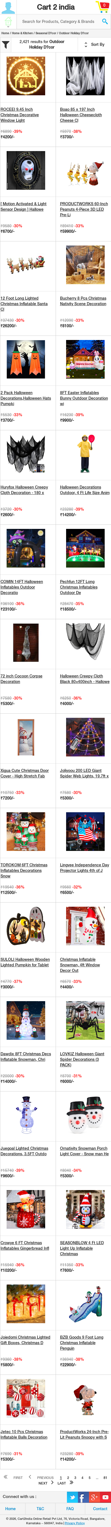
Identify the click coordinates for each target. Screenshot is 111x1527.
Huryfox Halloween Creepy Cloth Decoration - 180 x (24, 490)
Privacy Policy (75, 1523)
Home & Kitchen (22, 33)
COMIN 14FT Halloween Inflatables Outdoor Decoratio (22, 587)
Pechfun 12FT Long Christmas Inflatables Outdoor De (79, 587)
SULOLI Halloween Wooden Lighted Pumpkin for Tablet (25, 962)
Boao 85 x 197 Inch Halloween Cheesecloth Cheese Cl (81, 115)
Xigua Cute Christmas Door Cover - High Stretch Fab (25, 773)
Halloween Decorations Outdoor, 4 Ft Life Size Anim (85, 490)
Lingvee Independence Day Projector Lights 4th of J (84, 868)
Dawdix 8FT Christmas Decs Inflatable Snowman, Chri (26, 1057)
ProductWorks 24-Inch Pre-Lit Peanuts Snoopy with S (84, 1434)
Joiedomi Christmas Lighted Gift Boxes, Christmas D (25, 1340)
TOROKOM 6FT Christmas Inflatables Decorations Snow (24, 870)
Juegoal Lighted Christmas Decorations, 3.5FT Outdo (24, 1151)
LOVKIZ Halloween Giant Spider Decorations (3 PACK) (82, 1059)
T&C (40, 1509)
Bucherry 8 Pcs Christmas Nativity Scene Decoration (83, 301)
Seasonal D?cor (46, 33)
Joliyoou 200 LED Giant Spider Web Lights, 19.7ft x (84, 773)
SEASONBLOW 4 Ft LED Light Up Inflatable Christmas (82, 1248)
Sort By (94, 44)
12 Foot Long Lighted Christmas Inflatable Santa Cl (24, 304)
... (97, 1478)
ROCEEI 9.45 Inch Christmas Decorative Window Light (20, 115)
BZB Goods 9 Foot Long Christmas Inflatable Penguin (81, 1343)
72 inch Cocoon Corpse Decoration (21, 679)
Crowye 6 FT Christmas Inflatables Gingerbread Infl (25, 1246)
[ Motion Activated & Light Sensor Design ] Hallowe (24, 207)
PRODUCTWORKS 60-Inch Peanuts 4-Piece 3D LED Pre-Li (84, 209)
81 (105, 1478)
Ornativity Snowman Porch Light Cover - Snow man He (84, 1151)
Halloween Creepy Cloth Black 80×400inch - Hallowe (85, 679)
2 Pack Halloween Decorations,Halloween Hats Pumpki (26, 398)
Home (5, 33)
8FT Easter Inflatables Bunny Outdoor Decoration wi (84, 398)
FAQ (70, 1509)
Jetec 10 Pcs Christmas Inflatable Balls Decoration (24, 1434)
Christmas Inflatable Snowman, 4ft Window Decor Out (80, 965)
